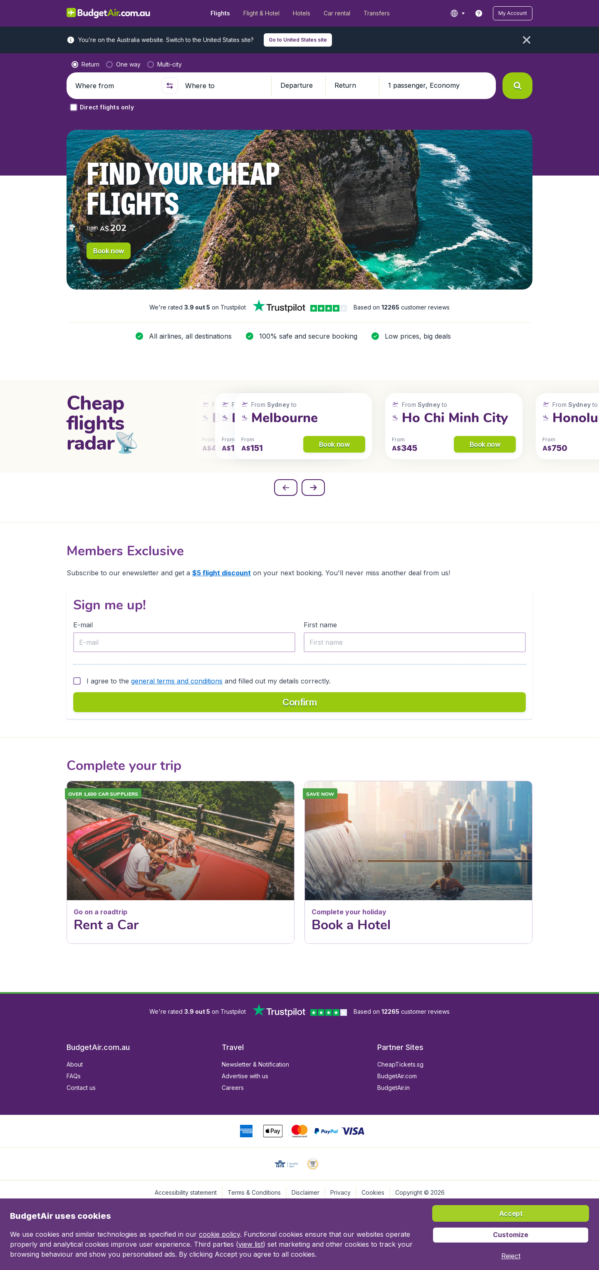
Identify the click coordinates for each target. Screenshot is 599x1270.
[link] (479, 13)
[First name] (415, 642)
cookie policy (219, 1234)
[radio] (85, 64)
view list (250, 1244)
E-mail (83, 625)
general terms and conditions (177, 681)
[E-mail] (184, 642)
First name (320, 625)
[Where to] (225, 86)
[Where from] (115, 86)
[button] (512, 13)
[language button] (457, 13)
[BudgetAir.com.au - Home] (108, 13)
